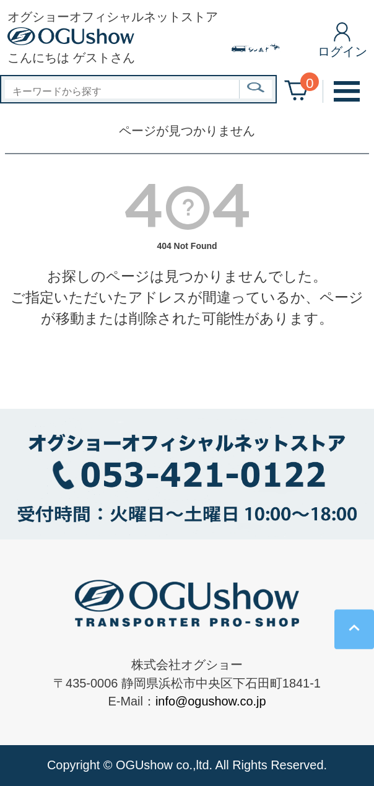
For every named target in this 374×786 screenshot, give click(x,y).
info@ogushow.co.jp (210, 701)
